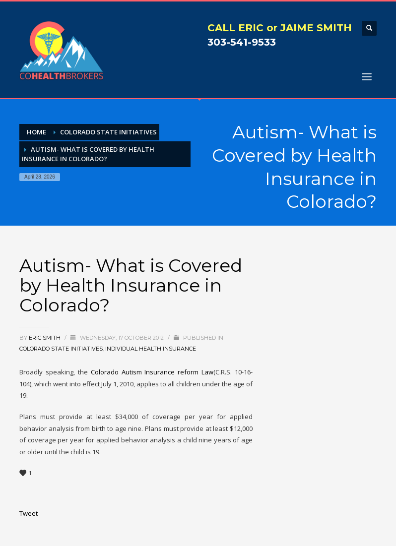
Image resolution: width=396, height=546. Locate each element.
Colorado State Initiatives (61, 348)
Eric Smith (45, 337)
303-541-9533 (241, 42)
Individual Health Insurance (150, 348)
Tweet (28, 513)
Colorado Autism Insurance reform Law (152, 371)
